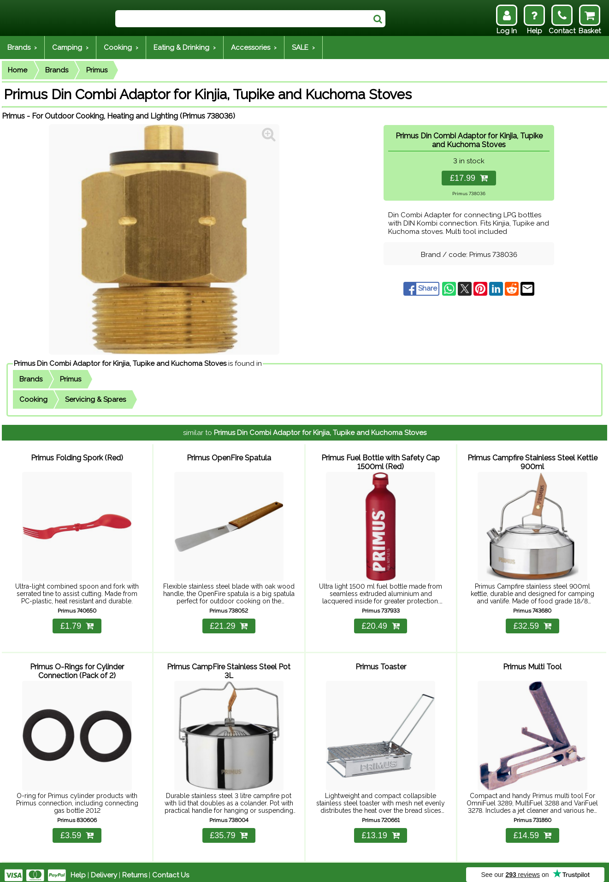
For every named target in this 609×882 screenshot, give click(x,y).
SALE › (303, 47)
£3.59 (77, 829)
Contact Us (170, 869)
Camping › (70, 47)
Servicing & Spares (95, 399)
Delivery (104, 869)
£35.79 (229, 829)
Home (17, 70)
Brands (56, 70)
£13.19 (381, 829)
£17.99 (469, 178)
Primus (96, 70)
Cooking (33, 399)
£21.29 (229, 623)
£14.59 (532, 829)
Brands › (22, 47)
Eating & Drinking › (185, 47)
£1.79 (77, 623)
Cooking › (121, 47)
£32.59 (532, 623)
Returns (134, 869)
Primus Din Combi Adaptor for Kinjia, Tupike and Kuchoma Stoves (120, 363)
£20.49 (381, 623)
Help (78, 869)
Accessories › (254, 47)
